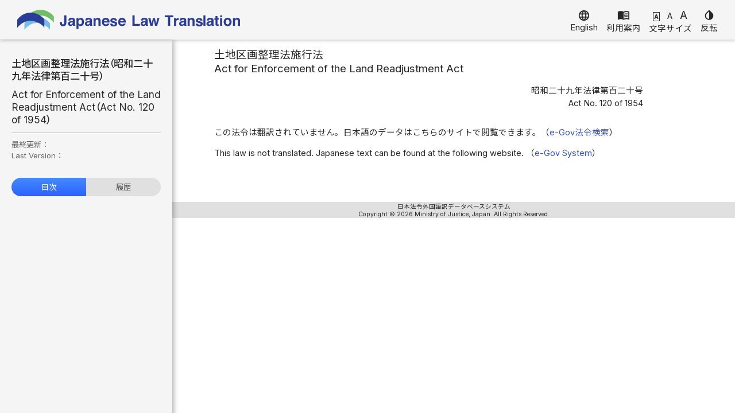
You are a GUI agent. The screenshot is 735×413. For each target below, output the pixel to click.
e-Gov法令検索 (579, 132)
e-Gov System (563, 153)
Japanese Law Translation (129, 20)
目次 (48, 187)
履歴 (123, 187)
